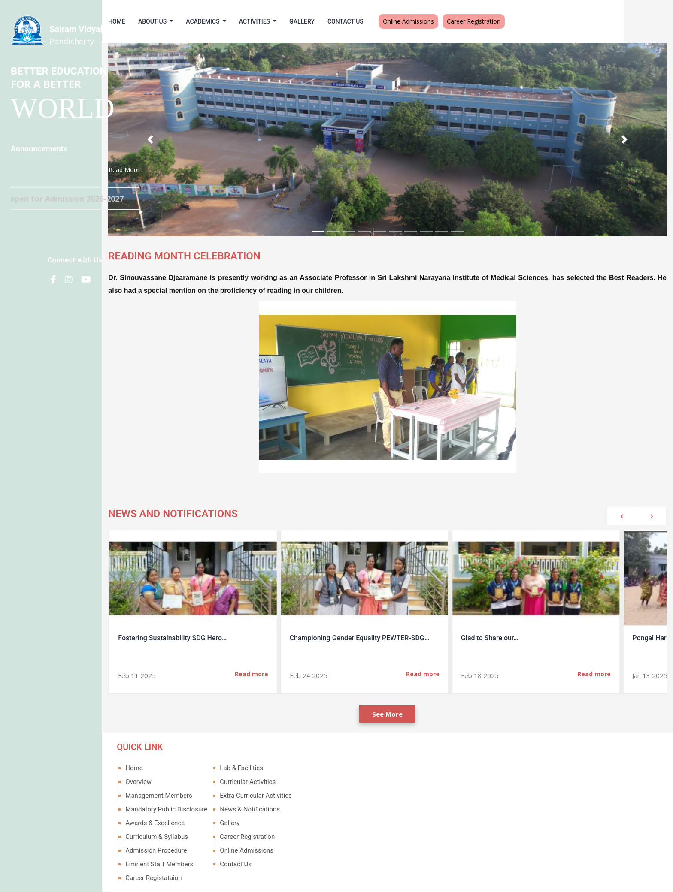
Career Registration (522, 21)
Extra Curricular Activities (304, 779)
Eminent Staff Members (208, 847)
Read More (124, 170)
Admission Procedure (204, 834)
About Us (202, 21)
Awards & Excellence (203, 806)
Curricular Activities (296, 765)
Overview (187, 765)
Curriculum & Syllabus (205, 820)
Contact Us (394, 21)
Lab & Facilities (290, 751)
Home (165, 21)
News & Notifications (298, 792)
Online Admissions (456, 21)
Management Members (207, 779)
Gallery (350, 21)
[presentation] (622, 499)
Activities (304, 21)
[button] (195, 131)
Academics (252, 21)
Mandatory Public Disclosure (215, 792)
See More (412, 697)
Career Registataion (202, 861)
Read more (299, 657)
